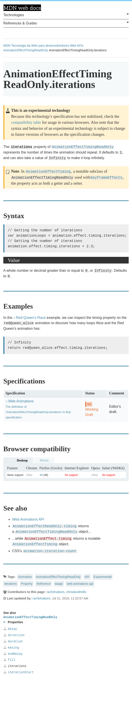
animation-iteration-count (49, 551)
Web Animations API (28, 519)
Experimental (102, 577)
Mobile (44, 460)
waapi (59, 583)
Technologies (66, 14)
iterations (10, 583)
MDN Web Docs (22, 7)
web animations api (80, 583)
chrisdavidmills (76, 592)
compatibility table (26, 122)
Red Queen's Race (31, 318)
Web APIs (76, 45)
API (87, 577)
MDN (6, 45)
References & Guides (66, 23)
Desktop (22, 460)
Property (27, 583)
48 (41, 475)
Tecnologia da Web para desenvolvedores (40, 45)
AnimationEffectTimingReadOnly (25, 50)
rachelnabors (55, 592)
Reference (44, 583)
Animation (25, 577)
